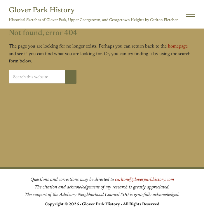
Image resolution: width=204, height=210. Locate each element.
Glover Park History (42, 10)
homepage (178, 46)
